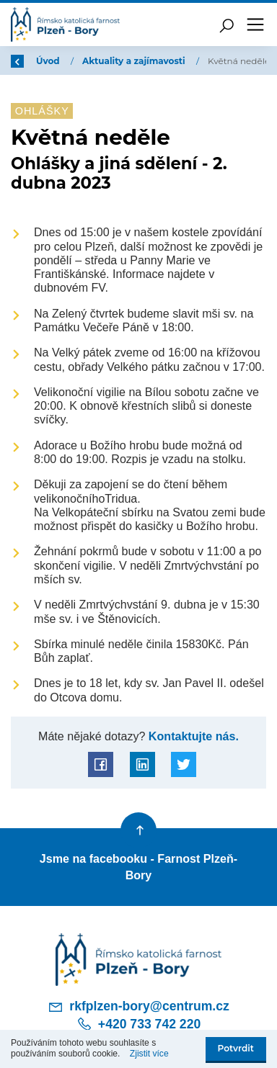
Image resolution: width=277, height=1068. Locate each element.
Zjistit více (149, 1054)
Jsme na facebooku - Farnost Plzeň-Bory (138, 866)
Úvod (49, 60)
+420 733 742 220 (138, 1024)
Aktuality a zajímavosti (135, 60)
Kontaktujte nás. (192, 736)
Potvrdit (236, 1048)
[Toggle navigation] (255, 24)
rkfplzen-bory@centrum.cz (138, 1007)
